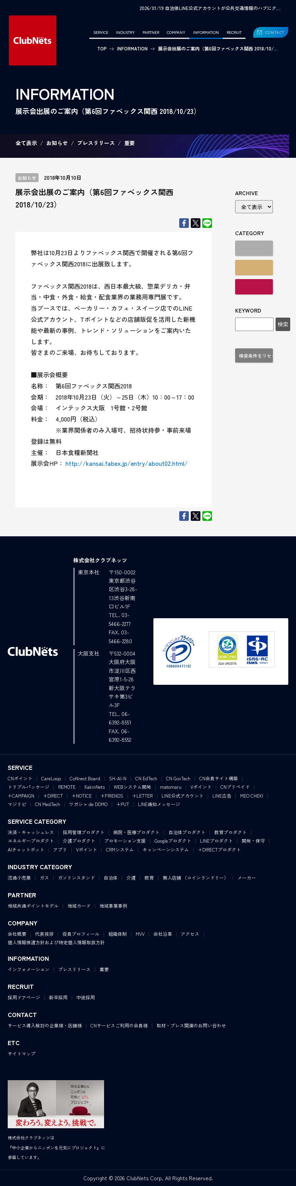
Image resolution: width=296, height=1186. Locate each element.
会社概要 (17, 933)
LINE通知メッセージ (159, 804)
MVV (140, 933)
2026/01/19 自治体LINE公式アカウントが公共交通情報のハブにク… (210, 8)
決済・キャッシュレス (31, 832)
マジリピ (17, 804)
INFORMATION (206, 32)
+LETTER (142, 795)
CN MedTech (47, 804)
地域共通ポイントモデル (33, 905)
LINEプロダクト (216, 840)
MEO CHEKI (251, 795)
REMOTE (67, 786)
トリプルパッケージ (28, 786)
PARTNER (151, 32)
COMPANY (176, 32)
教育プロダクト (230, 832)
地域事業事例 (113, 905)
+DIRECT (53, 795)
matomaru (171, 786)
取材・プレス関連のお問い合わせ (191, 1025)
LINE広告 (221, 795)
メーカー (246, 877)
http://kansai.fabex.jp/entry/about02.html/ (126, 463)
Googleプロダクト (173, 840)
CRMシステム (120, 849)
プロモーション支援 (125, 840)
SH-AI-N (117, 778)
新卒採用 (58, 997)
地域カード (79, 905)
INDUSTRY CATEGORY (40, 866)
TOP (102, 48)
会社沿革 (162, 933)
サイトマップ (21, 1053)
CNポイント (20, 778)
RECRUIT (234, 32)
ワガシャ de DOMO (88, 804)
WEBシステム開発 (132, 786)
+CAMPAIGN (21, 795)
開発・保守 (253, 840)
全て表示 (26, 143)
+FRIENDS (112, 795)
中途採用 (85, 997)
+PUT (122, 804)
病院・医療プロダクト (136, 832)
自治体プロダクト (186, 832)
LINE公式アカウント (182, 795)
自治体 (111, 877)
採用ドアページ (24, 997)
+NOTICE (82, 795)
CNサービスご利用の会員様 (119, 1025)
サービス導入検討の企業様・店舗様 (45, 1025)
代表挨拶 (44, 933)
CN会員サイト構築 (218, 778)
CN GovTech (178, 778)
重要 (129, 143)
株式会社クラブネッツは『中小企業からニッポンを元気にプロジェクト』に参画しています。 (56, 1147)
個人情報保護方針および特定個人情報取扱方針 (56, 942)
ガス (44, 877)
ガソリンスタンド (76, 877)
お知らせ (57, 143)
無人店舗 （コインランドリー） (196, 877)
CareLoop (51, 778)
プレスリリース (96, 143)
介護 (131, 877)
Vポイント (201, 786)
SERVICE (100, 32)
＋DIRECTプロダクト (219, 849)
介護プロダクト (79, 840)
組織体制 (117, 933)
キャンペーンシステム (166, 849)
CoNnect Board (85, 778)
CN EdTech (146, 778)
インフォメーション (28, 969)
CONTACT (274, 32)
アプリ (60, 849)
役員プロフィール (80, 933)
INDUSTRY (125, 32)
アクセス (190, 933)
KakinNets (94, 786)
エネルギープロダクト (31, 840)
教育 (149, 877)
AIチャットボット (26, 849)
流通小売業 (19, 877)
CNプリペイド (235, 786)
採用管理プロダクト (83, 832)
